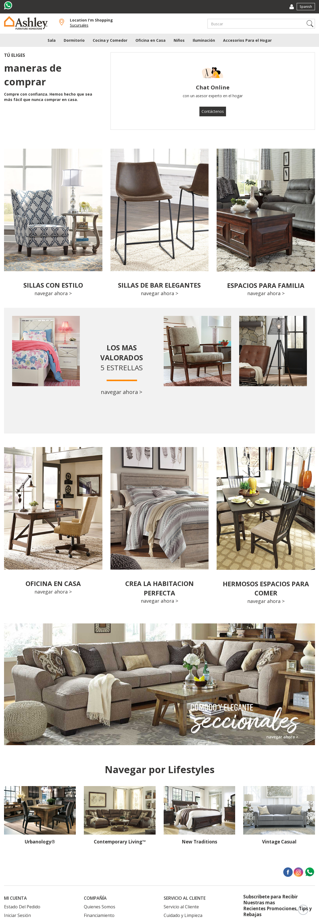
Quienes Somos (99, 907)
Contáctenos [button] (213, 111)
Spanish (306, 6)
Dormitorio (74, 40)
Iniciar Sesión (17, 915)
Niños (179, 40)
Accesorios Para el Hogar (247, 40)
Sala (52, 40)
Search (310, 23)
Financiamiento (99, 915)
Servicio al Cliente (181, 907)
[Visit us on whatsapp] (8, 5)
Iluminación (204, 40)
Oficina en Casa (150, 40)
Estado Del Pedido (22, 907)
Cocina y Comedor (110, 40)
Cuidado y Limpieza (183, 915)
